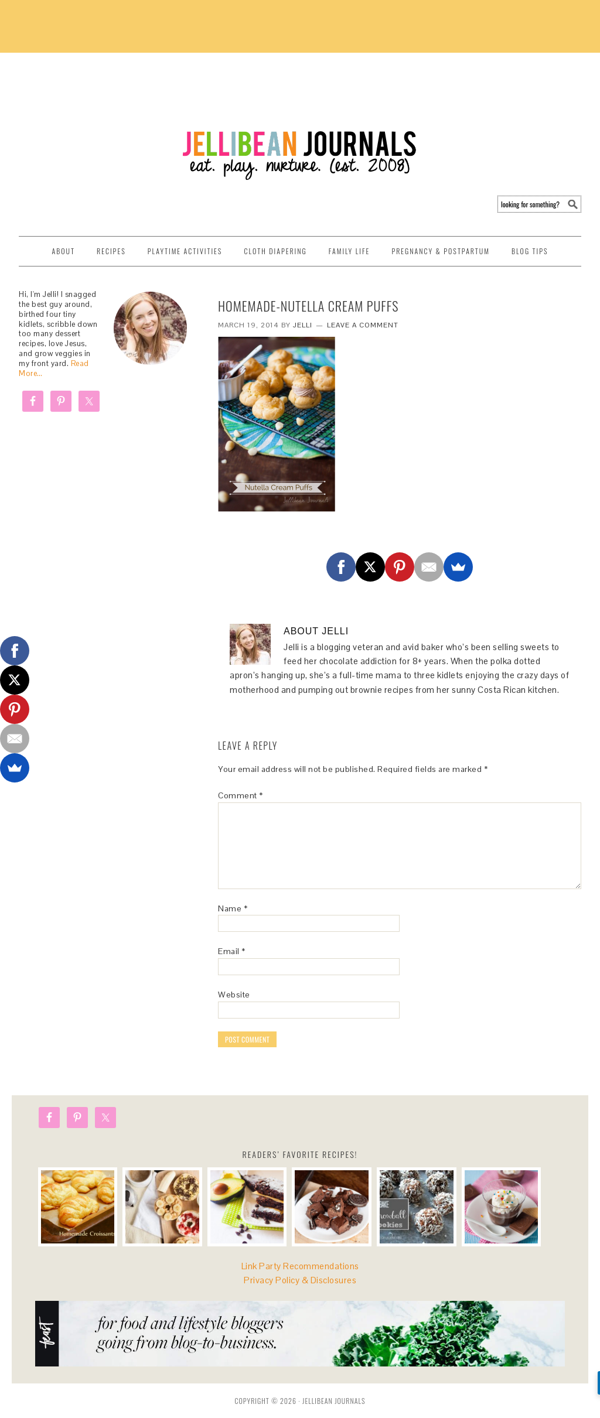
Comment (240, 795)
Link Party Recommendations (300, 1266)
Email (232, 951)
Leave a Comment (362, 325)
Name (232, 908)
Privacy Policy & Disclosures (300, 1280)
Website (234, 994)
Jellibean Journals (124, 112)
